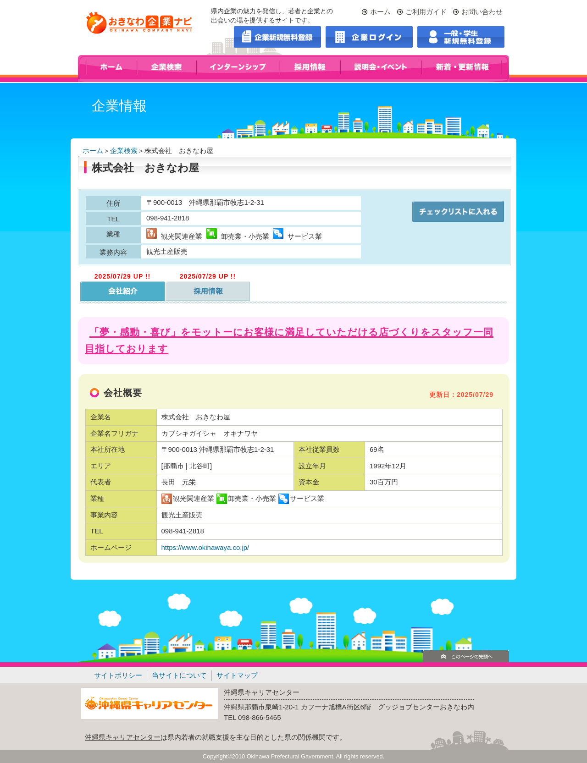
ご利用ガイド (426, 12)
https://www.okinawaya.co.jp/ (206, 547)
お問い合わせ (482, 12)
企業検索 (124, 150)
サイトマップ (237, 675)
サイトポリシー (118, 675)
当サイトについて (179, 675)
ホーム (380, 12)
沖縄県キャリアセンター (123, 737)
